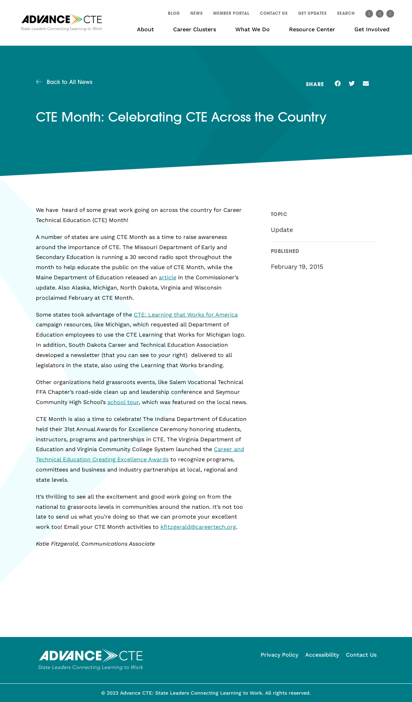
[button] (346, 15)
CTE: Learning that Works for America (186, 314)
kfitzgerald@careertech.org (198, 527)
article (167, 277)
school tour (123, 402)
